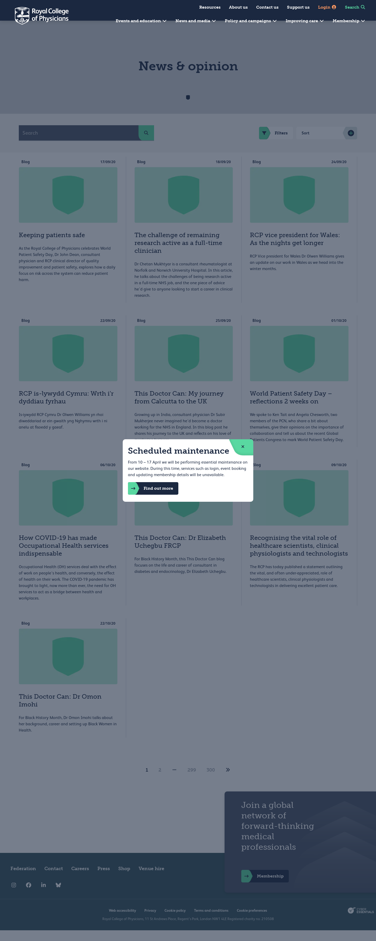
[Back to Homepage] (38, 16)
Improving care (305, 20)
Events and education (141, 20)
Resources (210, 7)
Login (327, 7)
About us (238, 7)
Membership (349, 20)
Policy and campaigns (251, 20)
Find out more (150, 488)
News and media (195, 20)
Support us (298, 7)
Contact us (267, 7)
